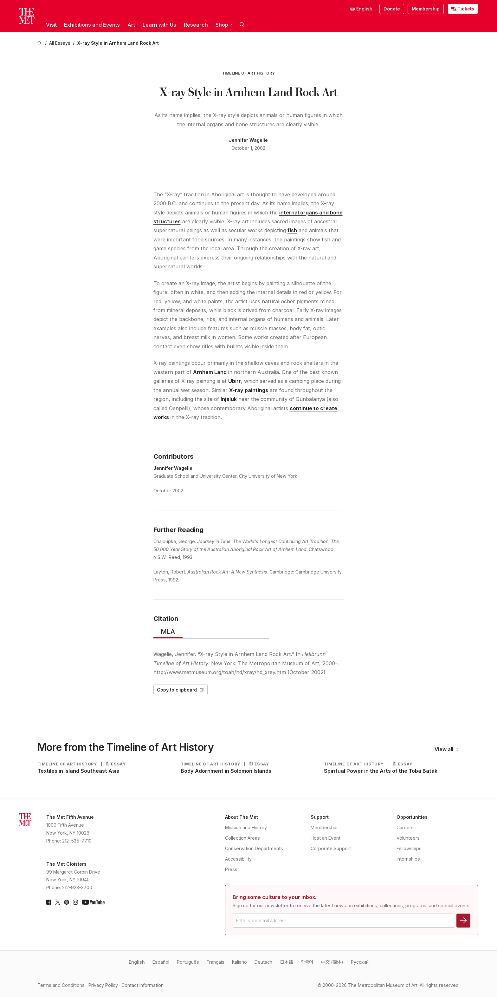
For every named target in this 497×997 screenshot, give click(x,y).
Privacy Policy (103, 985)
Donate (392, 8)
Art (131, 25)
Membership (426, 8)
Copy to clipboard (180, 689)
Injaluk (229, 399)
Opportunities (412, 817)
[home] (39, 43)
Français (215, 962)
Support (320, 817)
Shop (224, 25)
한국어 (307, 962)
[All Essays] (59, 43)
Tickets (465, 8)
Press (231, 869)
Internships (408, 859)
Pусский (360, 962)
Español (160, 962)
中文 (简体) (332, 962)
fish (292, 230)
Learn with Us (159, 25)
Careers (405, 827)
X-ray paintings (248, 390)
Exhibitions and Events (92, 25)
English (137, 962)
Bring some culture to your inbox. (274, 897)
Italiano (239, 962)
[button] (242, 24)
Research (196, 25)
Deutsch (263, 962)
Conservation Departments (254, 848)
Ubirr (234, 381)
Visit (51, 25)
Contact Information (142, 985)
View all (446, 749)
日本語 (286, 962)
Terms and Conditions (61, 985)
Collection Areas (242, 838)
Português (188, 962)
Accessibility (238, 859)
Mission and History (246, 827)
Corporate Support (331, 848)
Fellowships (409, 848)
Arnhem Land (210, 372)
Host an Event (325, 838)
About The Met (241, 817)
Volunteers (408, 838)
